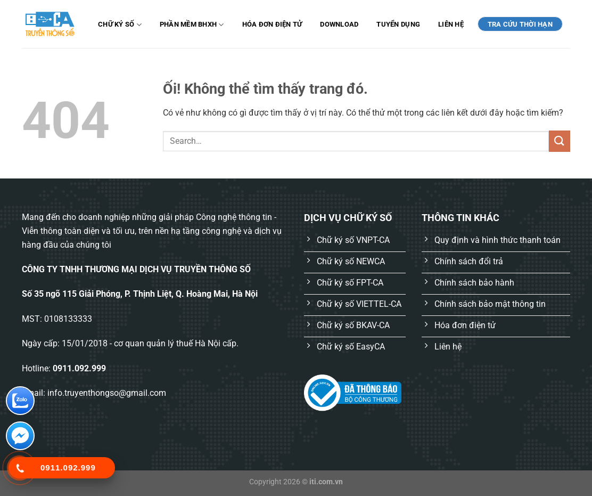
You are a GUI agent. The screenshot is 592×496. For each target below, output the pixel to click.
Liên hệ (451, 24)
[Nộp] (559, 141)
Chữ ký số (120, 25)
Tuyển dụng (398, 24)
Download (339, 24)
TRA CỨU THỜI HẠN (520, 24)
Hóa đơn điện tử (272, 24)
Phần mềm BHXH (192, 25)
